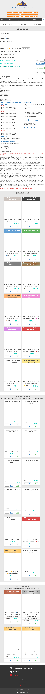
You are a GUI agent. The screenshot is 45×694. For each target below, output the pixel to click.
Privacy (21, 689)
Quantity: (37, 60)
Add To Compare (39, 68)
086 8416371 (15, 672)
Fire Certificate (30, 128)
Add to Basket (40, 63)
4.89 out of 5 (22, 10)
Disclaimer (27, 689)
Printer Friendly (39, 72)
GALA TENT (22, 3)
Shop (4, 24)
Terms (17, 689)
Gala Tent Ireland (22, 692)
